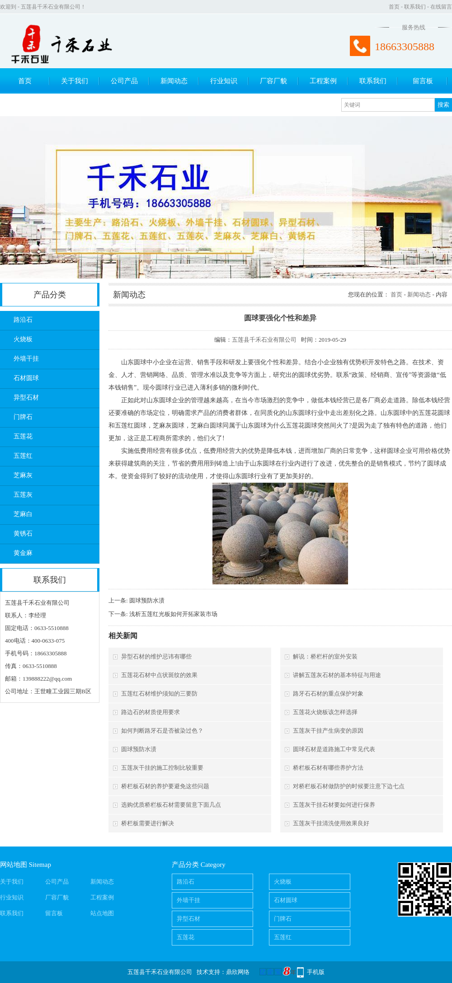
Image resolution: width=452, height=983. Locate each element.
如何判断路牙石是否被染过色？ (162, 730)
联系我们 (415, 7)
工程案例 (323, 81)
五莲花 (23, 436)
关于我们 (74, 81)
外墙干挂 (26, 358)
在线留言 (441, 7)
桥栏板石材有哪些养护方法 (328, 767)
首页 (394, 7)
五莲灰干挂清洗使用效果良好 (331, 823)
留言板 (423, 81)
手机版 (316, 972)
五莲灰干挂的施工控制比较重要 (162, 767)
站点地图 (102, 913)
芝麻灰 (23, 475)
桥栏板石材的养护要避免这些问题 (165, 786)
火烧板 (23, 339)
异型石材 (26, 397)
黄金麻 (23, 553)
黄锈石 (23, 533)
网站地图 (13, 864)
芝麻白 (23, 514)
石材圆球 (26, 378)
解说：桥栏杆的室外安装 (325, 656)
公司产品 (124, 81)
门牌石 (23, 417)
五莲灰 (23, 494)
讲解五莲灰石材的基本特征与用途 (337, 675)
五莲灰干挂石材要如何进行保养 (334, 804)
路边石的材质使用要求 (150, 712)
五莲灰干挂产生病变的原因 (328, 730)
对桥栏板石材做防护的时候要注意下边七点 (349, 786)
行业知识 (223, 81)
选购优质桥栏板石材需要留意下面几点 (171, 804)
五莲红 (23, 455)
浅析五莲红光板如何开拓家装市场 (173, 614)
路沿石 (23, 319)
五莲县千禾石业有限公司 (264, 339)
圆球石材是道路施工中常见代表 (334, 749)
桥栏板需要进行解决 (147, 823)
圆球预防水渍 (147, 600)
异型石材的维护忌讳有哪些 (156, 656)
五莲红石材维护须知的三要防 (159, 693)
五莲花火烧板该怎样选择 (325, 712)
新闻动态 (174, 81)
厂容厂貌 (273, 81)
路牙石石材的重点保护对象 (328, 693)
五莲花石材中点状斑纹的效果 (159, 675)
